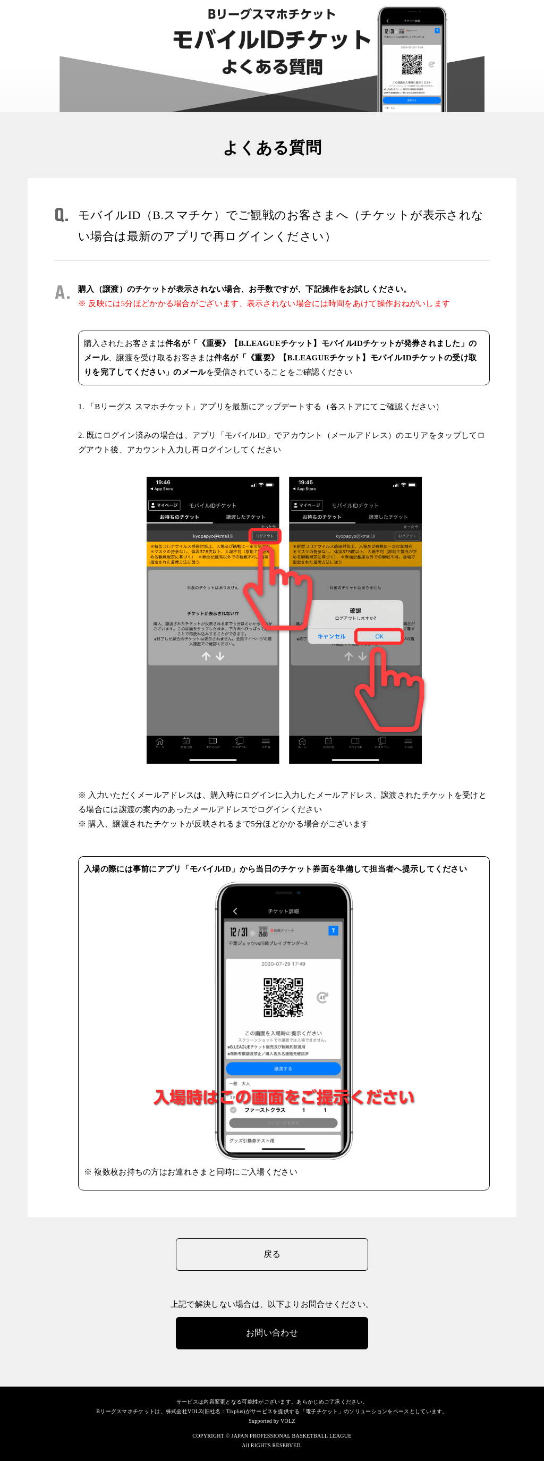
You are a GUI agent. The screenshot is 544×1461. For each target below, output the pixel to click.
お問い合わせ (272, 1332)
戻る (272, 1254)
